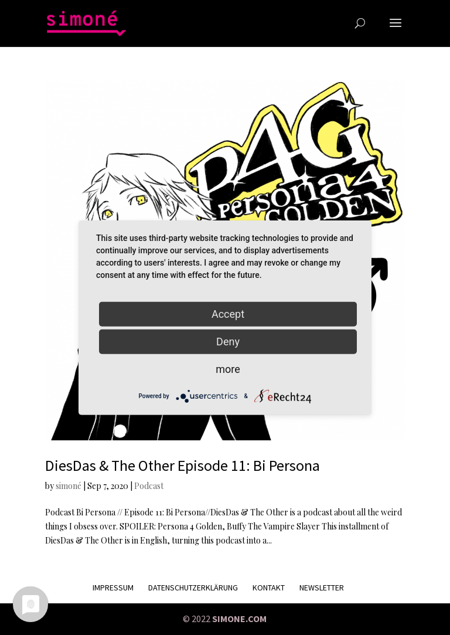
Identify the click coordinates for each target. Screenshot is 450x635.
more (228, 368)
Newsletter (321, 587)
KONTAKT (269, 587)
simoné (68, 485)
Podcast (148, 485)
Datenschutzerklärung (193, 587)
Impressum (113, 587)
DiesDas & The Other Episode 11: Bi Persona (182, 465)
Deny (228, 341)
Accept (228, 313)
